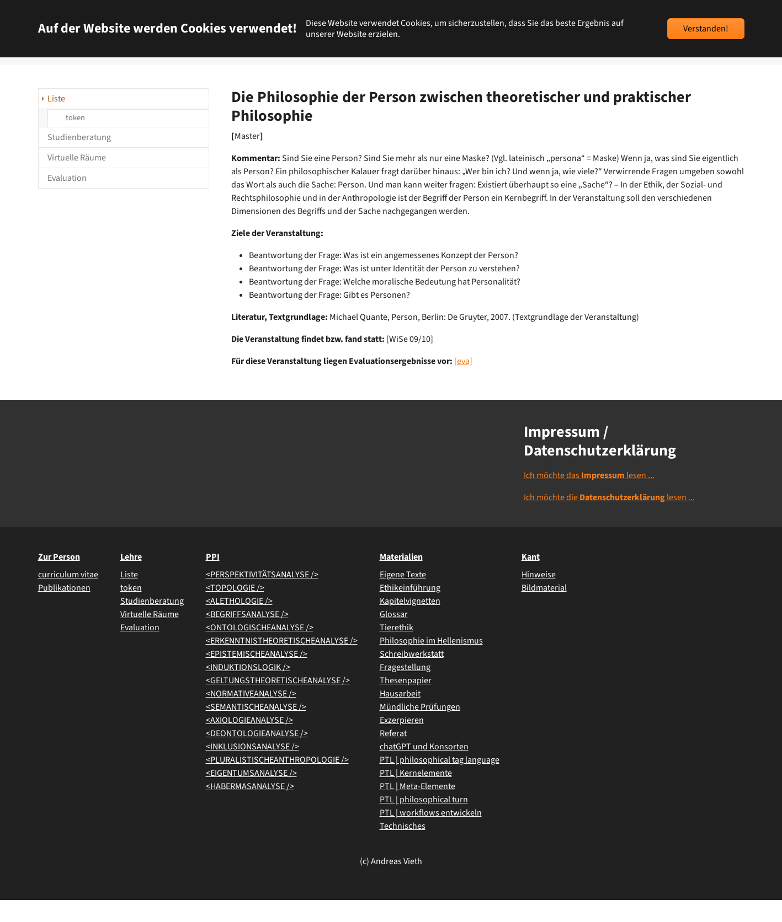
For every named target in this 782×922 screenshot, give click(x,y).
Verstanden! (705, 29)
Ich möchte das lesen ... (589, 497)
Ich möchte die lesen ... (609, 519)
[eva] (463, 383)
